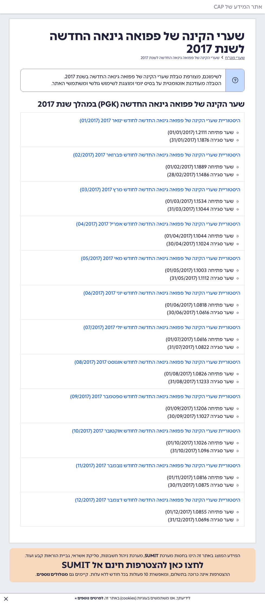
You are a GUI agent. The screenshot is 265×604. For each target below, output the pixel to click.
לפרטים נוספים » (89, 598)
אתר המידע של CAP (238, 7)
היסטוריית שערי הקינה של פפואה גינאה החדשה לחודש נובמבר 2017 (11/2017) (158, 466)
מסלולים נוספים (52, 574)
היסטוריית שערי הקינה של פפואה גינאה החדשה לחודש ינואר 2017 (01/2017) (160, 121)
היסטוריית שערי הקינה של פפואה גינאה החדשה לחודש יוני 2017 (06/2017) (161, 293)
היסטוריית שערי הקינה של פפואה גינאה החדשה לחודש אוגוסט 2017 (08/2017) (157, 362)
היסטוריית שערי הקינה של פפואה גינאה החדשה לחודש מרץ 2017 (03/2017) (160, 190)
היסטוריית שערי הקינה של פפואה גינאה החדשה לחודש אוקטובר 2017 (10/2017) (156, 431)
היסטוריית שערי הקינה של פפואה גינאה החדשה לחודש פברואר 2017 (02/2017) (156, 155)
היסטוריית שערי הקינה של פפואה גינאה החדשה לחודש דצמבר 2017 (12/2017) (157, 500)
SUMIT (152, 555)
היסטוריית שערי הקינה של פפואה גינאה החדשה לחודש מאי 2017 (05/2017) (160, 258)
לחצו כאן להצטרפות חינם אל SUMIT (132, 565)
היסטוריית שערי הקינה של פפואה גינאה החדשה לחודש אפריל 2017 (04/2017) (158, 224)
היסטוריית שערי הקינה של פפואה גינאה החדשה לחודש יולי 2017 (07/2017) (161, 327)
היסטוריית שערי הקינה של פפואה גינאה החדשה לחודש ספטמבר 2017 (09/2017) (155, 397)
